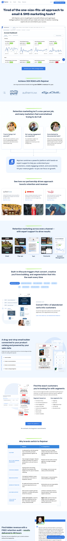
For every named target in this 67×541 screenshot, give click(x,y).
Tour (10, 2)
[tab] (15, 283)
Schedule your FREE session (59, 2)
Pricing (19, 2)
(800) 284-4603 (62, 0)
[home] (5, 2)
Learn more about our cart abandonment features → (48, 315)
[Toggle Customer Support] (56, 537)
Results (14, 2)
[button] (24, 2)
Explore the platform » (33, 423)
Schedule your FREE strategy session (33, 68)
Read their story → (7, 200)
